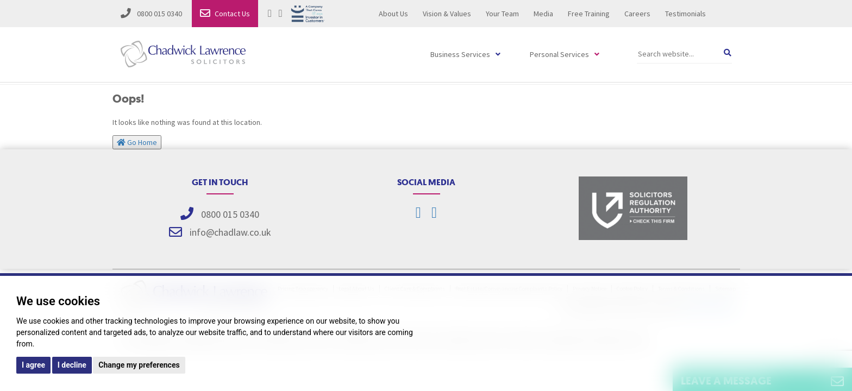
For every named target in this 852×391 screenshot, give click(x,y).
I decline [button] (72, 365)
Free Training (589, 13)
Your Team (502, 13)
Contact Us (225, 13)
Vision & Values (447, 13)
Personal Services (559, 54)
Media (543, 13)
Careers (637, 13)
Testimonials (685, 13)
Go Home (137, 142)
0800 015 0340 (151, 13)
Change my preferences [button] (138, 365)
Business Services (460, 54)
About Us (393, 13)
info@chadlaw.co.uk (230, 232)
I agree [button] (33, 365)
